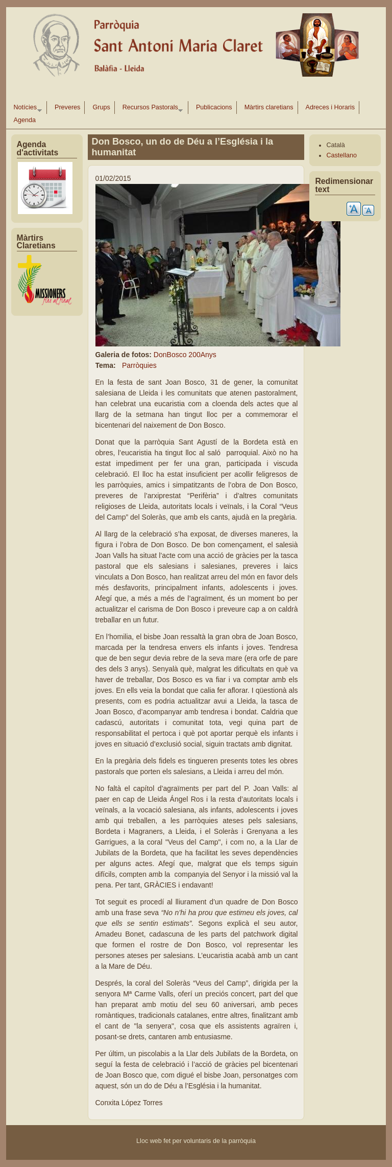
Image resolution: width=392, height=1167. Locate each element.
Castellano (341, 155)
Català (335, 145)
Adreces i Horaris (330, 107)
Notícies (26, 109)
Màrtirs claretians (268, 107)
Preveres (67, 107)
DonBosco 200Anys (185, 355)
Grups (101, 107)
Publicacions (214, 107)
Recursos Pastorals (150, 109)
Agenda (25, 120)
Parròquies (139, 365)
